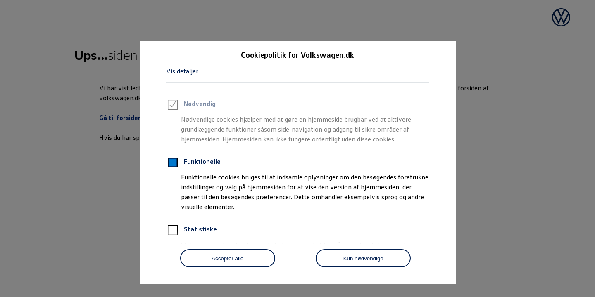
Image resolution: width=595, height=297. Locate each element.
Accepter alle (227, 258)
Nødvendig (191, 106)
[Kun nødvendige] (363, 258)
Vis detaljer (182, 71)
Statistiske (191, 231)
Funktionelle (193, 163)
